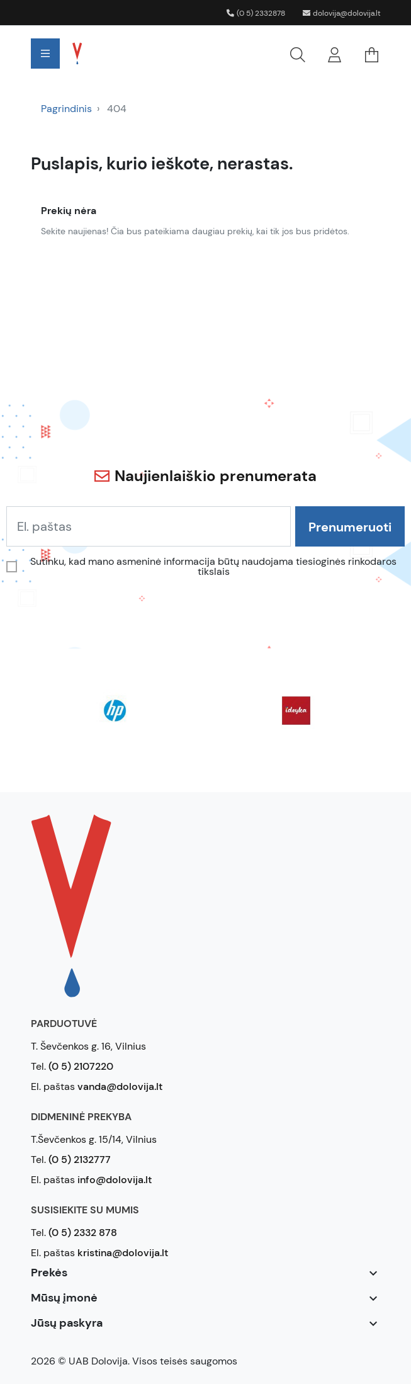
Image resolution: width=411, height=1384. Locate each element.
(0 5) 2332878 (256, 13)
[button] (209, 53)
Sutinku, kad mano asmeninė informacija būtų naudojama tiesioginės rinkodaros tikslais (213, 567)
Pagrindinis (66, 108)
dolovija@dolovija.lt (342, 13)
